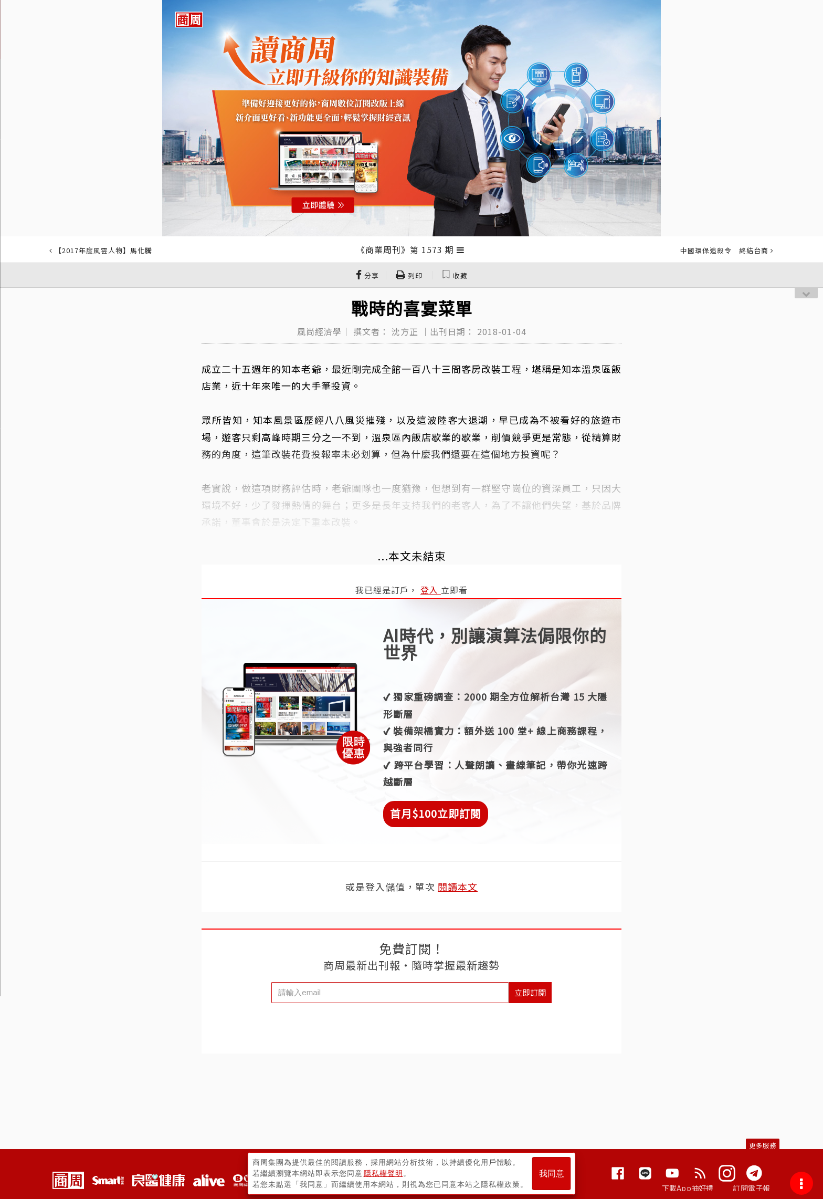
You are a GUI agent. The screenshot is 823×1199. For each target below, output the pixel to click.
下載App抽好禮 (688, 1188)
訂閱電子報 (751, 1188)
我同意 (551, 1173)
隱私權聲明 (383, 1173)
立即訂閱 (530, 992)
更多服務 (762, 1145)
